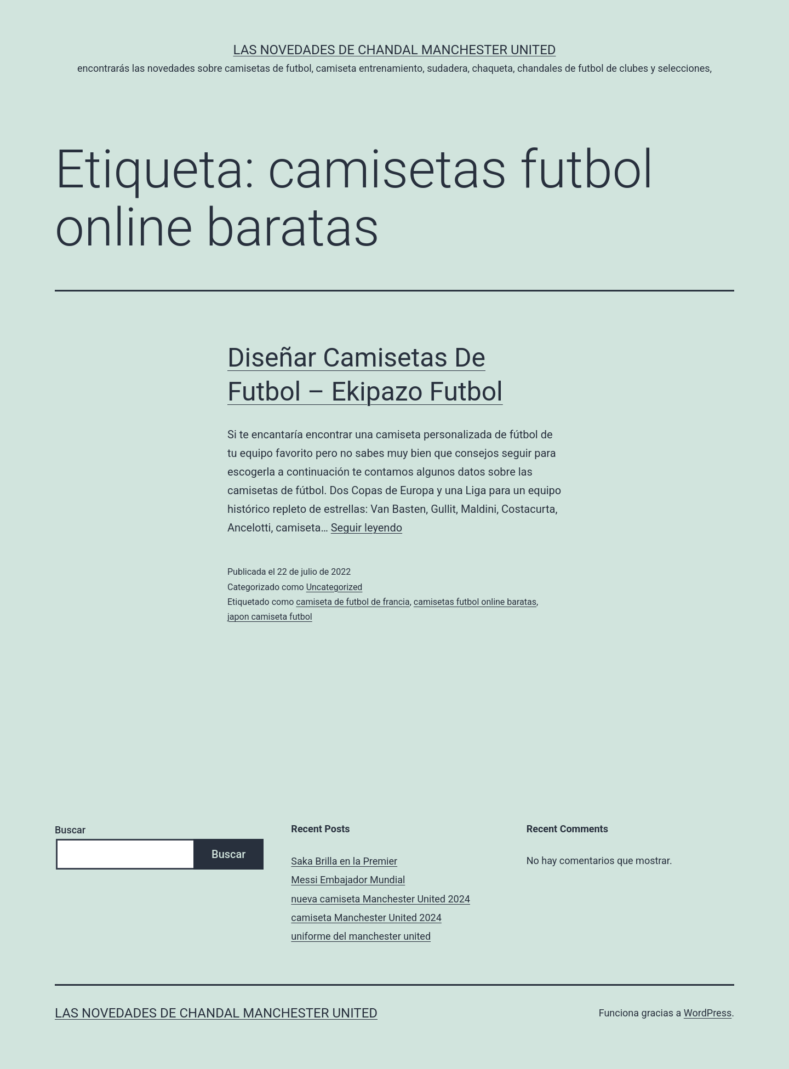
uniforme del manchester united (361, 936)
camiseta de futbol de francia (352, 602)
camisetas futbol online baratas (475, 602)
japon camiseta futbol (269, 616)
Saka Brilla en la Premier (344, 861)
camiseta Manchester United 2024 (366, 917)
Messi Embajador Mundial (348, 879)
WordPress (707, 1013)
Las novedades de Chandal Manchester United (394, 50)
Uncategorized (334, 587)
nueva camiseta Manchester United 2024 (380, 899)
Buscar (70, 830)
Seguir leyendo (366, 527)
